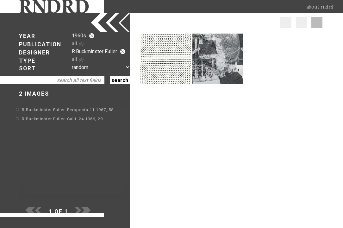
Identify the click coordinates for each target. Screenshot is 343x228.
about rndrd (320, 7)
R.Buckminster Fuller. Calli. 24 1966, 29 (62, 119)
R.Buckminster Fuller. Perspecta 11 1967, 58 (68, 109)
